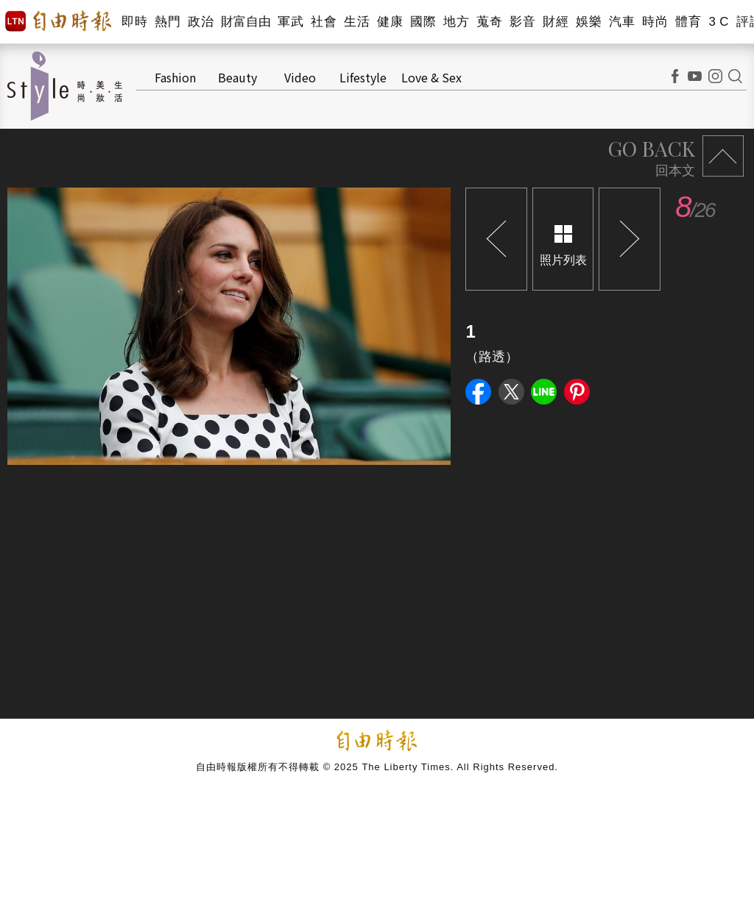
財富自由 (245, 22)
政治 (201, 22)
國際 (423, 22)
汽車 (622, 22)
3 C (718, 22)
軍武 (290, 22)
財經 (555, 22)
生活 (357, 22)
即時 (134, 22)
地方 (456, 22)
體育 (688, 22)
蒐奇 (489, 22)
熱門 (167, 22)
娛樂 (589, 22)
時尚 (655, 22)
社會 (324, 22)
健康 (390, 22)
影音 (522, 22)
